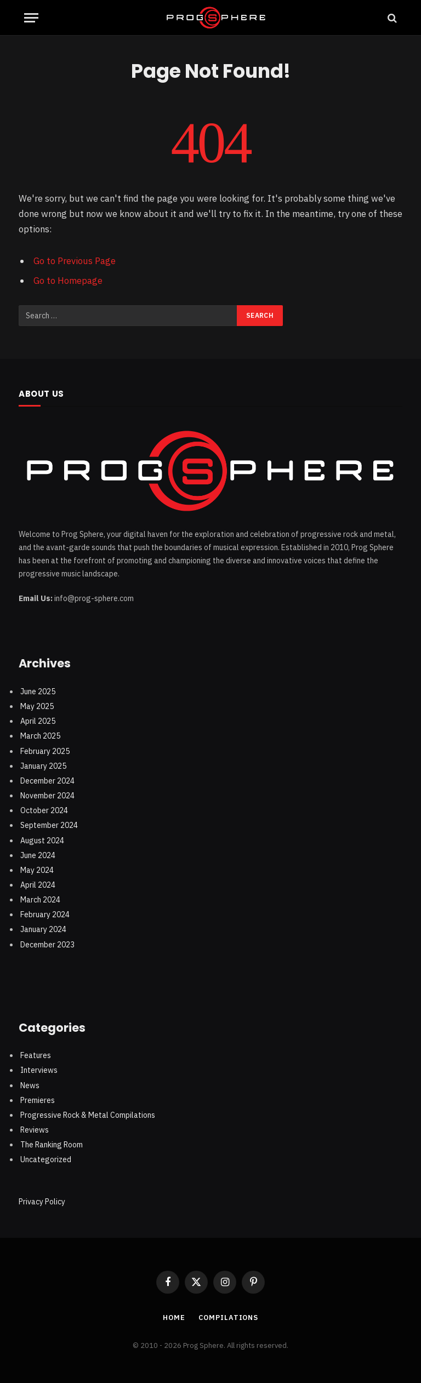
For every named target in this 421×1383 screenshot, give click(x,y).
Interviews (39, 1070)
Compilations (228, 1317)
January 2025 (43, 765)
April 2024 (37, 884)
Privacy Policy (42, 1201)
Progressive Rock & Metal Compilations (87, 1114)
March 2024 (40, 899)
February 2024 (45, 914)
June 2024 (37, 854)
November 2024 (47, 795)
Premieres (37, 1099)
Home (173, 1317)
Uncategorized (45, 1159)
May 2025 (37, 706)
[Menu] (31, 17)
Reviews (34, 1129)
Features (35, 1055)
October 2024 (44, 810)
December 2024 (47, 780)
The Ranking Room (51, 1144)
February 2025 (45, 750)
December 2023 (47, 943)
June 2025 (37, 690)
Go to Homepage (68, 281)
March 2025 (40, 735)
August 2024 (42, 839)
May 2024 (37, 869)
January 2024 (43, 929)
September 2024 (49, 825)
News (29, 1084)
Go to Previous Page (74, 261)
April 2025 (37, 720)
